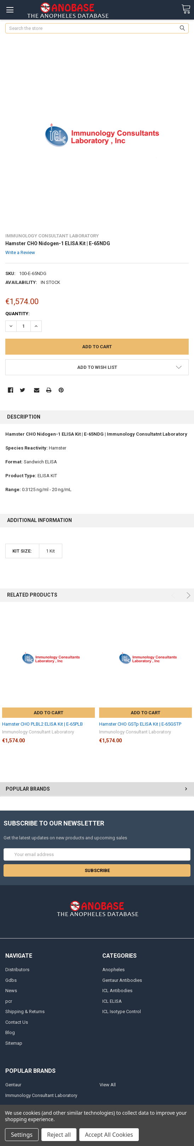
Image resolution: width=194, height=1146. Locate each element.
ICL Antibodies (117, 990)
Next (187, 595)
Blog (10, 1032)
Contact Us (16, 1022)
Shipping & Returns (25, 1011)
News (11, 990)
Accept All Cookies (109, 1135)
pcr (8, 1001)
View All (107, 1084)
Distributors (17, 969)
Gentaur (13, 1084)
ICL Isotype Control (121, 1011)
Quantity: (17, 313)
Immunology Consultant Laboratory (41, 1095)
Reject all (59, 1135)
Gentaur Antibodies (122, 980)
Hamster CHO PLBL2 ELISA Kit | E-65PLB (42, 724)
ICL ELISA (112, 1001)
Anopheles (113, 969)
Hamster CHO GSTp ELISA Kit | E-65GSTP (140, 724)
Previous (174, 595)
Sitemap (13, 1043)
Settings (22, 1135)
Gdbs (11, 980)
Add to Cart (48, 712)
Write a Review (20, 252)
